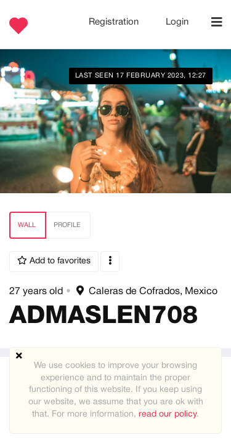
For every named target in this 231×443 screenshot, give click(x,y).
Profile (67, 225)
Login (177, 22)
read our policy (168, 414)
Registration (115, 22)
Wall (27, 225)
